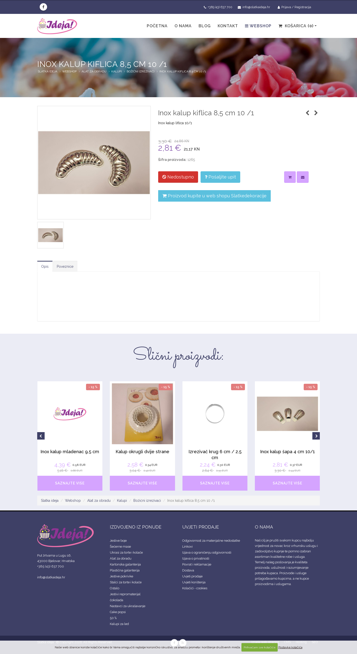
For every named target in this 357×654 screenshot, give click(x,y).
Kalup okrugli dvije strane (142, 451)
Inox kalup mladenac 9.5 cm (69, 451)
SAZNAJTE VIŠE (70, 483)
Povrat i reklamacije (196, 564)
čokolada (116, 600)
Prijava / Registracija (294, 7)
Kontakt (228, 26)
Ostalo (114, 588)
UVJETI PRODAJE (200, 527)
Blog (205, 26)
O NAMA (264, 527)
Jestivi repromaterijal (125, 594)
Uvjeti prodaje (192, 576)
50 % (113, 618)
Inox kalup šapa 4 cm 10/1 (287, 451)
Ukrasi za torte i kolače (126, 552)
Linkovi (187, 546)
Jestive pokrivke (121, 576)
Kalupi (116, 71)
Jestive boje (118, 540)
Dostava (188, 570)
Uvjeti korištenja (194, 582)
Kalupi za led (119, 624)
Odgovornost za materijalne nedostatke (211, 540)
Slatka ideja (47, 71)
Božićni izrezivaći (140, 71)
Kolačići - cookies (194, 588)
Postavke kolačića (290, 647)
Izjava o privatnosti (195, 558)
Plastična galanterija (125, 570)
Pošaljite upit (220, 176)
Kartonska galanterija (125, 564)
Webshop (258, 26)
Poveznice (65, 266)
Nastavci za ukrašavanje (127, 606)
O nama (183, 26)
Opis (45, 266)
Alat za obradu (94, 71)
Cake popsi (118, 612)
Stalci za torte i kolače (126, 582)
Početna (157, 26)
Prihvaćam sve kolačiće (259, 647)
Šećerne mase (120, 546)
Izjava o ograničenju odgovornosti (206, 552)
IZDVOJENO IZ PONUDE (135, 527)
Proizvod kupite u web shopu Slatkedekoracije (214, 195)
